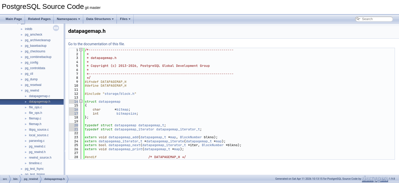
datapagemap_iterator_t (178, 129)
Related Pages (39, 19)
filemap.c (35, 118)
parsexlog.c (37, 141)
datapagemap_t (151, 125)
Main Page (14, 19)
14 (73, 101)
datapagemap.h (39, 101)
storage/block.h (119, 94)
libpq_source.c (39, 129)
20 (73, 125)
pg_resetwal (33, 85)
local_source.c (39, 135)
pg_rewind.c (37, 146)
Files (125, 19)
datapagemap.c (39, 96)
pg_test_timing (35, 174)
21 (73, 129)
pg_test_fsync (34, 169)
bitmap (123, 109)
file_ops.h (35, 113)
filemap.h (35, 124)
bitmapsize (126, 113)
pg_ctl (29, 73)
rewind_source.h (40, 157)
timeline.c (35, 163)
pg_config (31, 62)
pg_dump (31, 79)
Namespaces (68, 19)
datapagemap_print (125, 149)
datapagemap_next (124, 145)
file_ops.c (35, 107)
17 (73, 113)
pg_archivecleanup (38, 40)
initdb (28, 29)
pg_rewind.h (37, 152)
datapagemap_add (123, 137)
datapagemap (110, 101)
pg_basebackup (36, 46)
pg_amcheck (33, 34)
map (173, 137)
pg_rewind (32, 90)
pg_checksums (35, 51)
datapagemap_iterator (134, 129)
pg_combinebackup (38, 57)
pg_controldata (35, 68)
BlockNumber (191, 137)
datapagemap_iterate (165, 141)
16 (73, 109)
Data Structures (100, 19)
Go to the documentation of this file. (96, 44)
